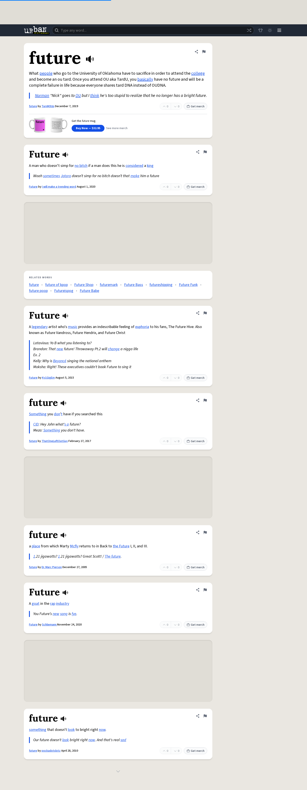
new (59, 349)
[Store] (260, 30)
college (198, 73)
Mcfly (74, 546)
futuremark (109, 284)
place (36, 546)
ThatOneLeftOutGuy (55, 441)
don (57, 414)
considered (134, 165)
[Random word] (249, 30)
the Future (121, 546)
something (37, 729)
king (150, 165)
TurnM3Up (48, 106)
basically (145, 79)
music (72, 326)
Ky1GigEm (48, 378)
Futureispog (63, 290)
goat (35, 603)
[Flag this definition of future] (203, 51)
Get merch (195, 106)
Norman (42, 96)
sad (123, 740)
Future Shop (83, 284)
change (114, 349)
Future (33, 187)
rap (52, 603)
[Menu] (279, 30)
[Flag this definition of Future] (205, 152)
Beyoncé (59, 361)
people (45, 73)
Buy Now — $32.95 (88, 128)
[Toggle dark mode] (270, 30)
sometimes (51, 176)
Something (37, 414)
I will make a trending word (59, 187)
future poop (38, 290)
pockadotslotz (51, 751)
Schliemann (49, 624)
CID (36, 424)
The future (113, 556)
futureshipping (160, 284)
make (134, 176)
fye (74, 614)
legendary (40, 326)
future (33, 106)
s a (66, 424)
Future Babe (89, 290)
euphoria (142, 326)
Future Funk (188, 284)
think (94, 96)
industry (62, 603)
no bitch (81, 165)
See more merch (116, 128)
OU (78, 96)
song (64, 614)
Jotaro (66, 176)
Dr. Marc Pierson (52, 567)
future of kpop (56, 284)
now (102, 729)
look (71, 729)
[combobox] (153, 30)
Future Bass (133, 284)
